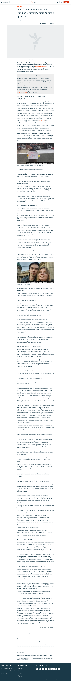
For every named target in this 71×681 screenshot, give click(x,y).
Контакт (3, 676)
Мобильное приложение (6, 668)
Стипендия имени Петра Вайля (8, 670)
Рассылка (20, 673)
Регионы (19, 6)
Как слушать (21, 668)
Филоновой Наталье (40, 66)
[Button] (43, 24)
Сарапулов (42, 120)
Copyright (20, 676)
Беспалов (19, 117)
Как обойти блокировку (23, 670)
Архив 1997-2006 (5, 673)
